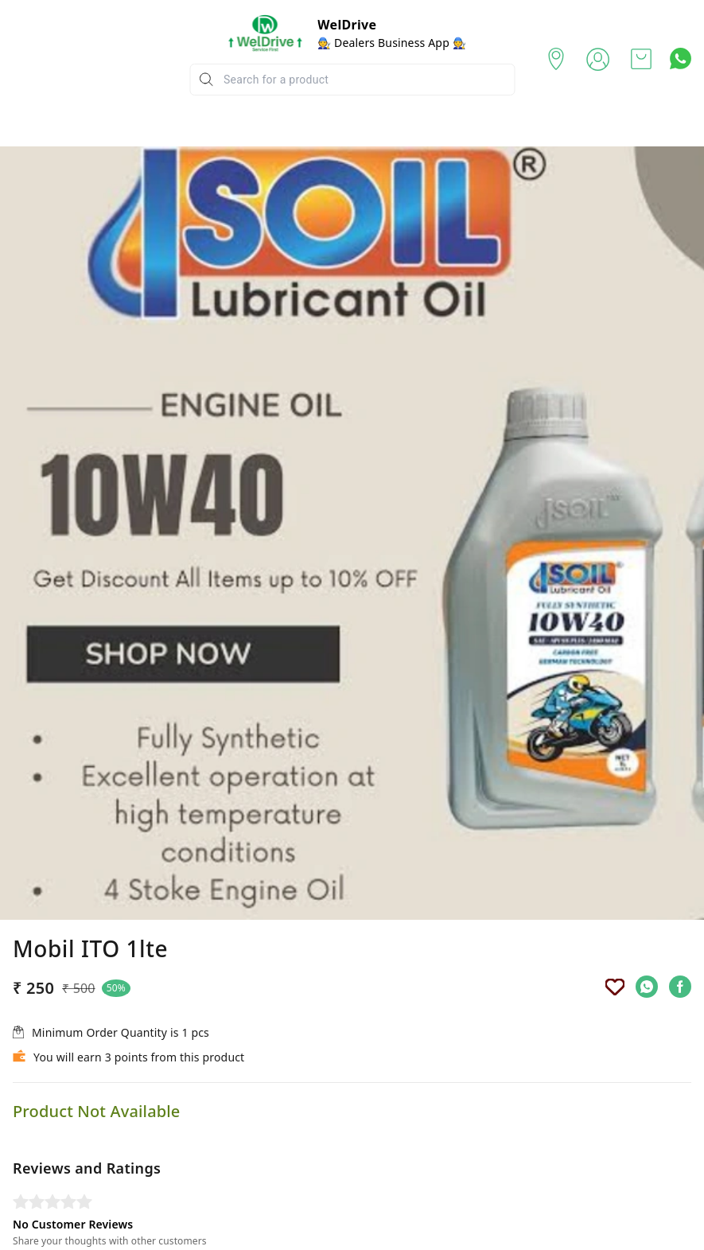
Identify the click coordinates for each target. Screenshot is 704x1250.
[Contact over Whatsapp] (680, 58)
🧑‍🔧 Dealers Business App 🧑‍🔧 (391, 42)
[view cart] (641, 59)
